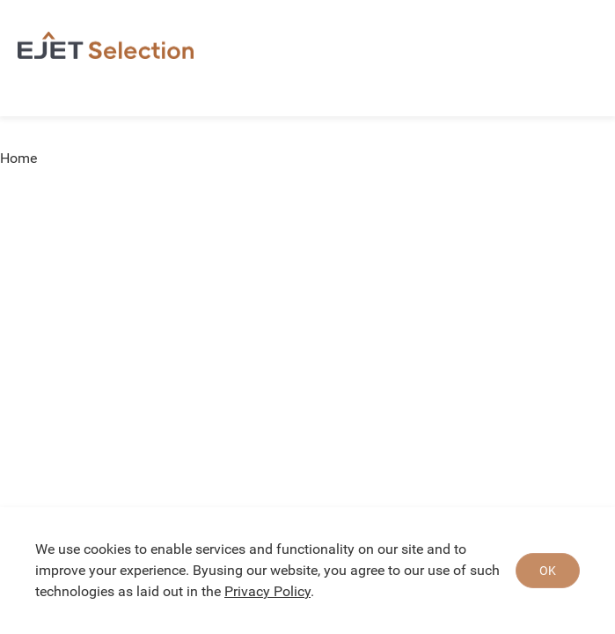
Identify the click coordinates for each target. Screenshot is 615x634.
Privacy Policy (267, 591)
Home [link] (18, 158)
